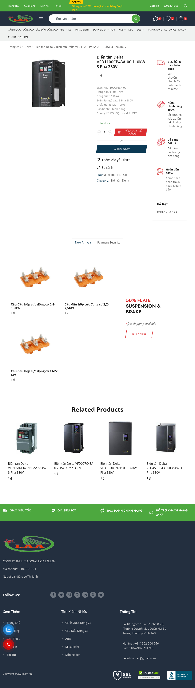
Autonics (170, 29)
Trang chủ (13, 5)
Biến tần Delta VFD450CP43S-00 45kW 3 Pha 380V (164, 468)
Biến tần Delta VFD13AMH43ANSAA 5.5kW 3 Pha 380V (27, 468)
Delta (141, 29)
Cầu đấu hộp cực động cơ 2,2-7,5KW (87, 306)
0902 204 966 (171, 5)
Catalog (154, 5)
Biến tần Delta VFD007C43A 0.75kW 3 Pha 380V (73, 465)
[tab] (83, 242)
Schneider (101, 29)
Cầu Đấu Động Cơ (47, 29)
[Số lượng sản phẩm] (104, 132)
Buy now (123, 149)
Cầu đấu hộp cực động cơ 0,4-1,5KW (33, 306)
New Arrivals (83, 242)
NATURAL (23, 37)
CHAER (12, 37)
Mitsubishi (83, 29)
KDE (122, 29)
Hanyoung (155, 29)
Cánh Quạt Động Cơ (21, 29)
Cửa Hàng (29, 5)
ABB (63, 29)
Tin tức (57, 5)
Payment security (108, 242)
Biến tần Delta (44, 47)
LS (70, 29)
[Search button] (136, 18)
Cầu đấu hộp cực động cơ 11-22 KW (34, 373)
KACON (182, 29)
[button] (76, 2)
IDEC (131, 29)
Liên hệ (44, 5)
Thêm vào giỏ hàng (132, 132)
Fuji (113, 29)
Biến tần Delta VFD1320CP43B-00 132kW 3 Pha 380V (119, 468)
